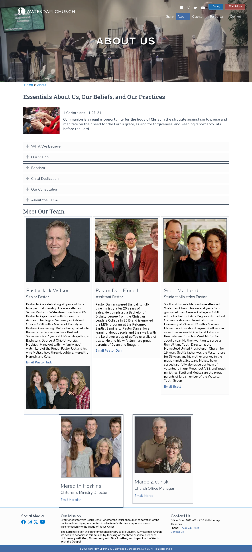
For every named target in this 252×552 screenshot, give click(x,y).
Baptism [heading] (38, 167)
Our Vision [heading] (40, 157)
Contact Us (177, 531)
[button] (27, 146)
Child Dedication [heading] (45, 178)
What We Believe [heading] (46, 146)
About (181, 16)
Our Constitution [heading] (44, 189)
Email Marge (144, 496)
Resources (216, 16)
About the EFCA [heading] (44, 200)
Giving (169, 16)
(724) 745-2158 (189, 527)
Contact (235, 16)
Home (28, 85)
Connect (197, 16)
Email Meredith (71, 500)
